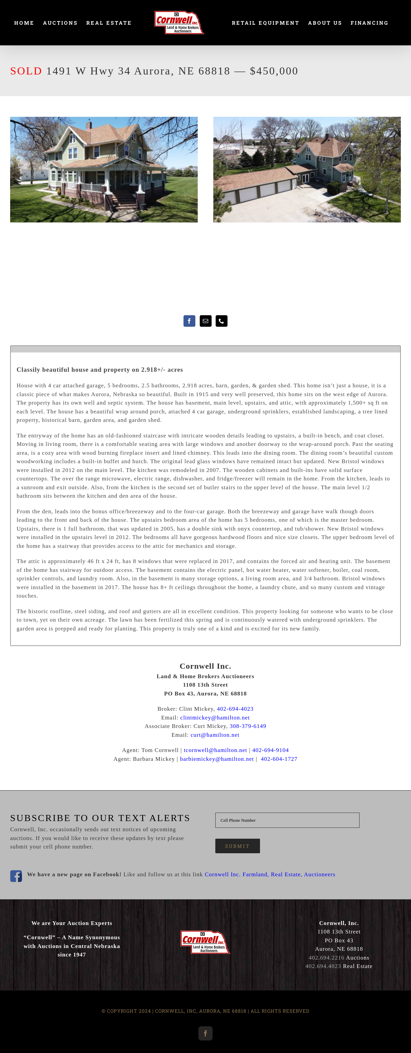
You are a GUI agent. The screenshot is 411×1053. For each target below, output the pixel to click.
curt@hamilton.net (215, 735)
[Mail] (206, 321)
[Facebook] (189, 321)
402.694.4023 (323, 966)
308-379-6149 (248, 726)
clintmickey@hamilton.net (215, 717)
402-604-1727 (279, 759)
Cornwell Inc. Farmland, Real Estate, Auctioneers (270, 874)
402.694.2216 (327, 957)
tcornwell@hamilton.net (215, 750)
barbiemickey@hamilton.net (217, 759)
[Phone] (222, 321)
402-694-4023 (235, 709)
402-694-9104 (270, 750)
